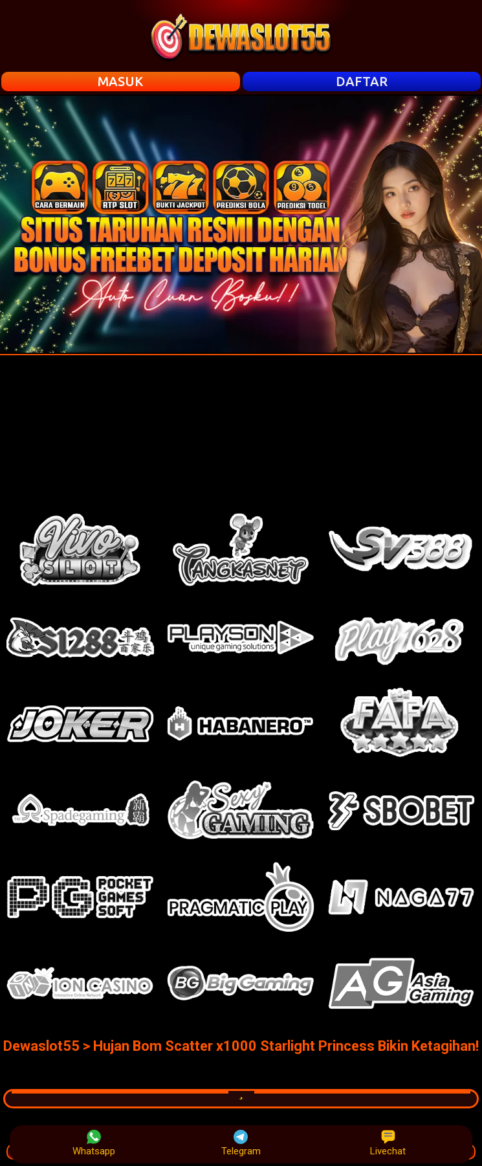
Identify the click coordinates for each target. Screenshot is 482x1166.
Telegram (241, 1143)
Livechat (388, 1143)
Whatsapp (93, 1143)
